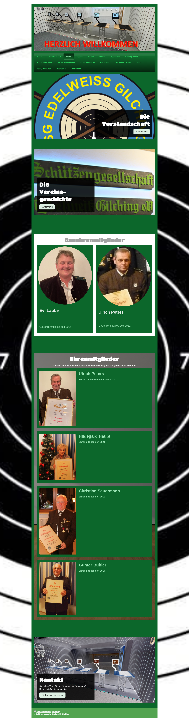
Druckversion (42, 711)
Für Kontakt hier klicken (52, 695)
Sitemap (56, 711)
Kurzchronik (46, 207)
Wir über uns (142, 131)
